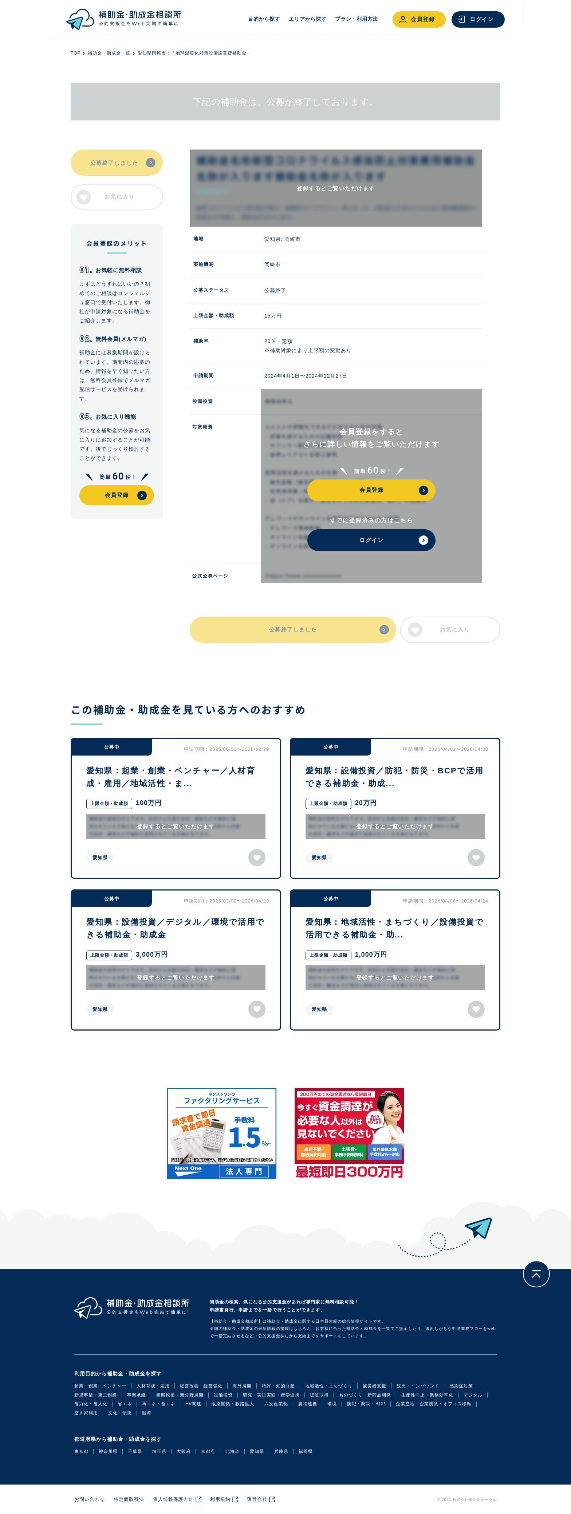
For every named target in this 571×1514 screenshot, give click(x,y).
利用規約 (220, 1499)
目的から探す (264, 18)
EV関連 (193, 1403)
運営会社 (257, 1499)
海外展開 (242, 1386)
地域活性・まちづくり (329, 1386)
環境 (332, 1403)
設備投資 (223, 1395)
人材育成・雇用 (153, 1386)
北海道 (232, 1451)
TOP (75, 53)
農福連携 (307, 1403)
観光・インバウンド (418, 1386)
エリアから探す (307, 18)
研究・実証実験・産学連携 (271, 1395)
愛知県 (257, 1451)
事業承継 (136, 1395)
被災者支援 (374, 1386)
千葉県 (135, 1451)
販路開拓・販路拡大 (233, 1403)
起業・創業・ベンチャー (100, 1386)
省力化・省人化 (90, 1403)
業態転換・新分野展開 (180, 1395)
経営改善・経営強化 (201, 1386)
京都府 (208, 1451)
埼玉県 (159, 1451)
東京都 (81, 1451)
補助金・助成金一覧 (109, 53)
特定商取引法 (129, 1499)
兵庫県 (281, 1451)
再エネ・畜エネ (158, 1403)
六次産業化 (276, 1403)
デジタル (473, 1395)
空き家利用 (86, 1412)
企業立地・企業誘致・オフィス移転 (434, 1403)
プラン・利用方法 (356, 18)
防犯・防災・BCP (366, 1403)
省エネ (125, 1403)
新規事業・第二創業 (95, 1395)
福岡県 (306, 1451)
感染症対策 (461, 1386)
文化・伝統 (120, 1412)
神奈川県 (108, 1451)
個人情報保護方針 (173, 1499)
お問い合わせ (89, 1499)
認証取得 (319, 1395)
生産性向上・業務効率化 (427, 1395)
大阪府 (184, 1451)
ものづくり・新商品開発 (365, 1395)
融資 (146, 1412)
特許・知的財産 (278, 1386)
